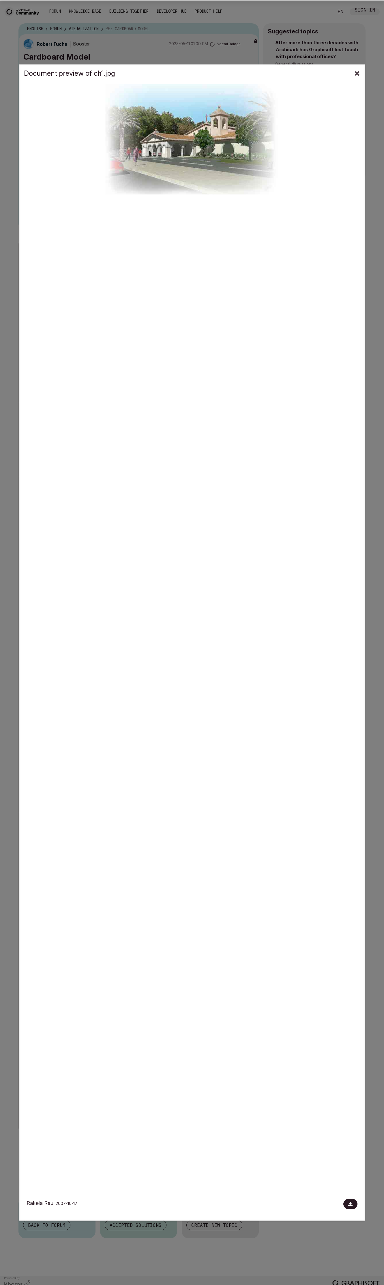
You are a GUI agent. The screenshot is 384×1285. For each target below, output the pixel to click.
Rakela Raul (41, 1203)
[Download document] (350, 1204)
